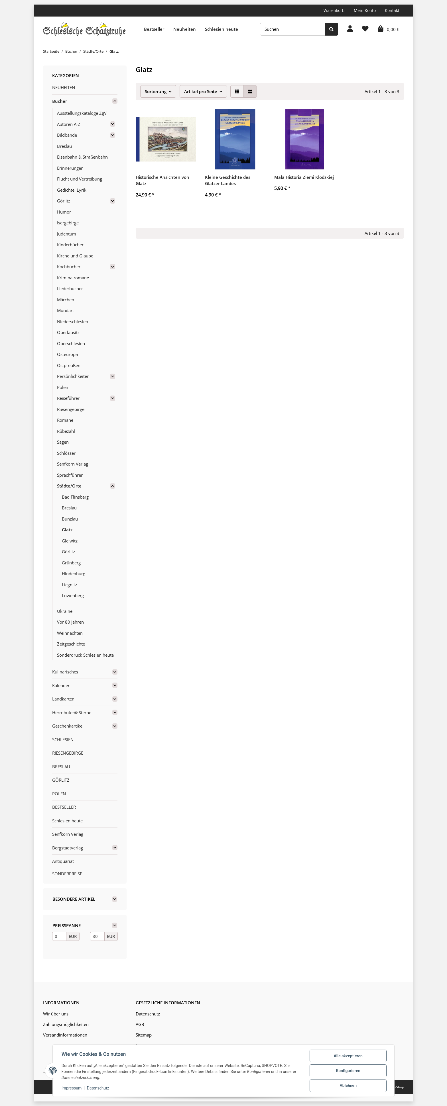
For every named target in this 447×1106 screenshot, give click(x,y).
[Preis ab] (59, 936)
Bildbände (67, 135)
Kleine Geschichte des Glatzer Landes (227, 180)
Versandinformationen (65, 1035)
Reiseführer (68, 398)
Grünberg (71, 563)
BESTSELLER (64, 807)
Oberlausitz (68, 332)
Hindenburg (73, 573)
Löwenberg (73, 595)
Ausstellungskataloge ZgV (82, 113)
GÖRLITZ (61, 780)
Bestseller (154, 29)
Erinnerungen (70, 168)
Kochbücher (68, 266)
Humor (64, 212)
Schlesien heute (221, 29)
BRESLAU (61, 766)
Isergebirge (68, 223)
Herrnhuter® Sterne (71, 712)
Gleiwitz (70, 541)
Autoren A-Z (68, 124)
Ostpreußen (68, 365)
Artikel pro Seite (200, 91)
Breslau (64, 146)
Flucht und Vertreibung (79, 179)
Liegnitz (69, 584)
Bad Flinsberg (75, 497)
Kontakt (392, 10)
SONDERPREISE (67, 873)
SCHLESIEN (63, 739)
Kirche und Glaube (75, 256)
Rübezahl (66, 431)
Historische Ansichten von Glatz (162, 180)
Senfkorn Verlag (72, 464)
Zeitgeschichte (71, 644)
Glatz (67, 529)
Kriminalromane (73, 277)
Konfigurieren (348, 1071)
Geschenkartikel (68, 726)
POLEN (59, 793)
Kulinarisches (65, 672)
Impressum (72, 1088)
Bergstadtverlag (67, 848)
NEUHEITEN (63, 87)
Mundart (65, 310)
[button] (350, 29)
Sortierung (155, 91)
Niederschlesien (72, 321)
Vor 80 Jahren (70, 622)
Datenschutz (148, 1014)
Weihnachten (70, 633)
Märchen (65, 299)
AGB (140, 1024)
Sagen (63, 442)
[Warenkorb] (388, 29)
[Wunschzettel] (365, 29)
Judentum (66, 234)
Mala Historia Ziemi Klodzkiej (304, 177)
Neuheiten (184, 29)
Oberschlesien (71, 343)
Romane (65, 420)
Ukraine (64, 611)
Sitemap (144, 1035)
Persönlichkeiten (73, 376)
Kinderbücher (70, 244)
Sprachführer (70, 475)
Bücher (59, 101)
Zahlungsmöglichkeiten (66, 1024)
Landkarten (63, 699)
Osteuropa (67, 354)
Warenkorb (334, 10)
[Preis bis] (97, 936)
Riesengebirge (70, 409)
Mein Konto (365, 10)
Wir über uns (55, 1014)
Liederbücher (70, 288)
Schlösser (66, 453)
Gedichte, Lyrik (71, 190)
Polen (62, 387)
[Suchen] (292, 29)
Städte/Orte (69, 486)
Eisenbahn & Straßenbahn (82, 157)
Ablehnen (347, 1086)
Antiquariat (63, 861)
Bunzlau (70, 519)
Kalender (61, 685)
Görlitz (63, 201)
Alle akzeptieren (347, 1056)
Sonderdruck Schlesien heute (85, 655)
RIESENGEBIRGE (67, 753)
